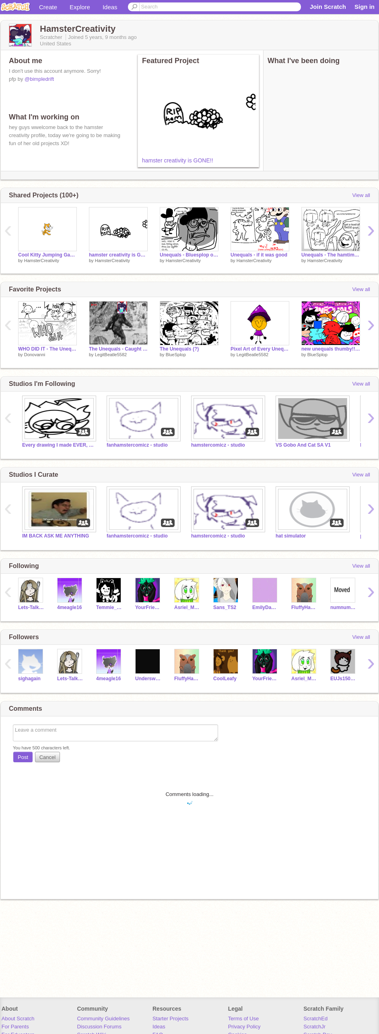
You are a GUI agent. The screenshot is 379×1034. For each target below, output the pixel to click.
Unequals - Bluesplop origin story (189, 255)
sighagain (29, 678)
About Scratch (18, 1019)
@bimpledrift (39, 79)
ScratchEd (315, 1019)
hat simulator (291, 536)
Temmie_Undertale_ (109, 607)
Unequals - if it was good (259, 255)
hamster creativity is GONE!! (177, 160)
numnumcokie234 (343, 607)
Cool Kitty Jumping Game (47, 255)
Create (48, 7)
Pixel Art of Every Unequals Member (260, 349)
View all (361, 195)
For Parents (15, 1027)
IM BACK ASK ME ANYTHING (55, 536)
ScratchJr (314, 1027)
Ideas (110, 7)
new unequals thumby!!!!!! (330, 349)
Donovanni (34, 354)
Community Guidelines (103, 1019)
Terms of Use (243, 1019)
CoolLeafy (225, 678)
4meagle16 (69, 607)
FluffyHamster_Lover (304, 607)
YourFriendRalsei (148, 607)
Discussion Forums (99, 1027)
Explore (80, 7)
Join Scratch (328, 6)
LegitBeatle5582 (111, 354)
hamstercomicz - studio (218, 445)
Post (23, 757)
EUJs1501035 (343, 678)
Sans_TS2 (224, 607)
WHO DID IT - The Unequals (47, 349)
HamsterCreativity (41, 260)
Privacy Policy (244, 1027)
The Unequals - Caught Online (118, 349)
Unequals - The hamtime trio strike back (330, 255)
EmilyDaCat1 (265, 607)
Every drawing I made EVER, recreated (58, 445)
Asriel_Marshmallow (187, 607)
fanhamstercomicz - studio (137, 445)
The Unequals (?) (179, 349)
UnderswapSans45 (148, 678)
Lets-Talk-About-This (31, 607)
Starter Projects (170, 1019)
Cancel (47, 757)
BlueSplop (176, 354)
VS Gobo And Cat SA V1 (303, 445)
